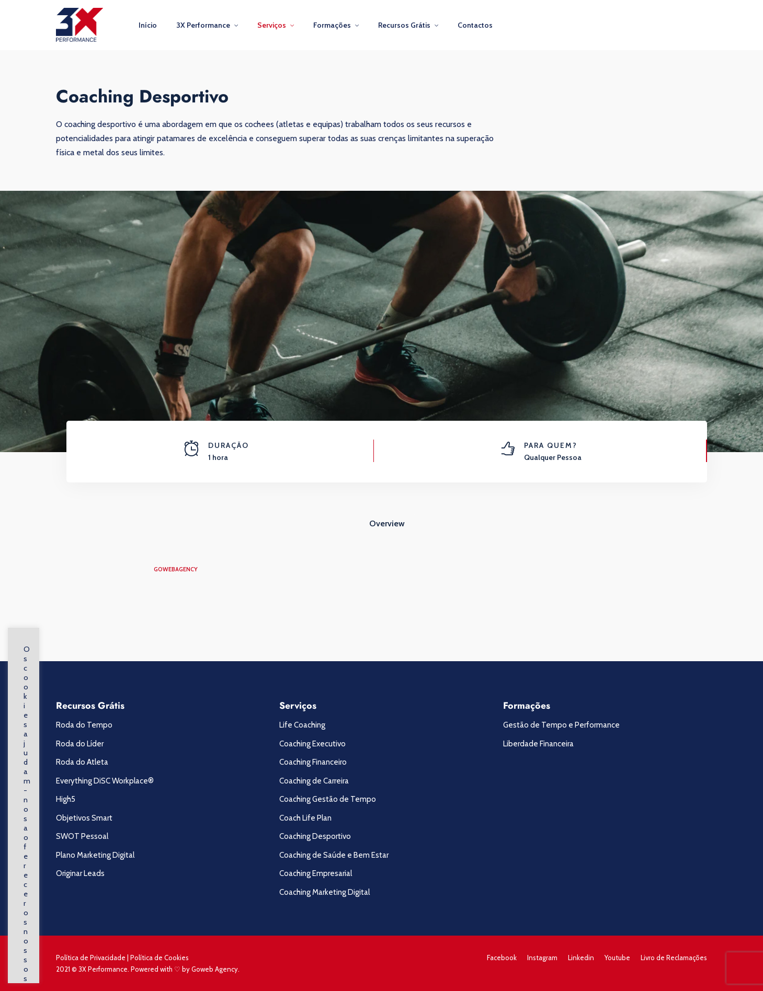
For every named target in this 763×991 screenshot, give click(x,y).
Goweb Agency (214, 969)
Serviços (271, 25)
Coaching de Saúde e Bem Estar (334, 855)
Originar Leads (80, 873)
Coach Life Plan (305, 818)
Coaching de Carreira (314, 781)
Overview (387, 523)
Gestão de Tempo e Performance (561, 725)
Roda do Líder (80, 743)
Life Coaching (302, 725)
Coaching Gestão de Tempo (327, 799)
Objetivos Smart (84, 818)
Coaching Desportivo (315, 836)
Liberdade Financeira (538, 743)
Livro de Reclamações (674, 957)
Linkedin (581, 957)
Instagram (542, 957)
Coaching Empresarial (315, 873)
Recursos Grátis (404, 25)
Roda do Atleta (82, 762)
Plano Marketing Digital (95, 855)
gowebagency (176, 569)
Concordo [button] (92, 955)
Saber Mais (44, 956)
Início (148, 25)
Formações (332, 25)
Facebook (502, 957)
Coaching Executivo (312, 743)
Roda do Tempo (84, 725)
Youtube (617, 957)
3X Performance (203, 25)
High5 (65, 799)
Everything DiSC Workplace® (105, 781)
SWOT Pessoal (82, 836)
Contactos (475, 25)
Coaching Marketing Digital (324, 892)
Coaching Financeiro (313, 762)
